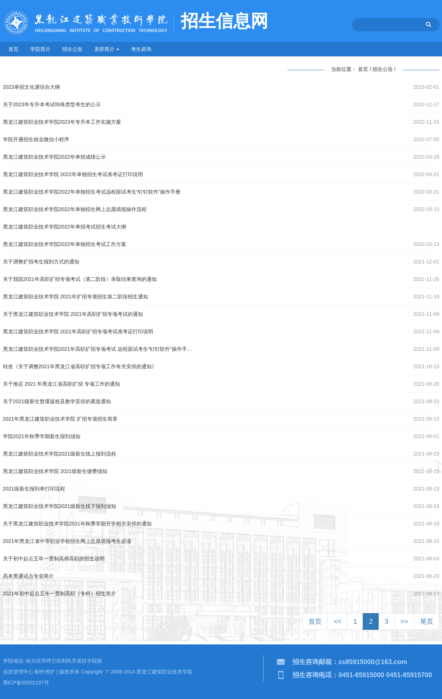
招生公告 (72, 49)
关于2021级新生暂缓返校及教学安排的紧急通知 (57, 401)
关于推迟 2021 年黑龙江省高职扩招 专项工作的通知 (61, 384)
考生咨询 (141, 49)
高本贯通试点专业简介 (28, 576)
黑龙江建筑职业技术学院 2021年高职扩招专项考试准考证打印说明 (78, 331)
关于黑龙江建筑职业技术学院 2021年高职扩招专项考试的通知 (73, 314)
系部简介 (107, 49)
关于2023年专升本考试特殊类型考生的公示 (52, 104)
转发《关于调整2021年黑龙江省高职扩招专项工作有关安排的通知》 (80, 366)
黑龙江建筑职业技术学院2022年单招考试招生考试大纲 (64, 227)
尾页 (426, 621)
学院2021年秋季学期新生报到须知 (41, 436)
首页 (13, 49)
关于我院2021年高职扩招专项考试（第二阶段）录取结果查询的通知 (80, 279)
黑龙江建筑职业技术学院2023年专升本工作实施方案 (62, 122)
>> (404, 621)
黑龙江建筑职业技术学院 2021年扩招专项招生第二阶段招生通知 (75, 296)
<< (337, 621)
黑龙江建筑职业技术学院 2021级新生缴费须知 (55, 471)
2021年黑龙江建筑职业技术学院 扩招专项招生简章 (60, 419)
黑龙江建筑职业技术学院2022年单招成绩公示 (54, 157)
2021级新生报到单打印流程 (34, 489)
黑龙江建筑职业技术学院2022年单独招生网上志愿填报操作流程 (75, 209)
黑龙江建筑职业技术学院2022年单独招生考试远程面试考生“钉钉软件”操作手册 (91, 192)
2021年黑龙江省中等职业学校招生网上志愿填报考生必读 (67, 541)
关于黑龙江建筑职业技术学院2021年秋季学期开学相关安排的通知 (77, 524)
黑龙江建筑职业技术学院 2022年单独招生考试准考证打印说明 (73, 174)
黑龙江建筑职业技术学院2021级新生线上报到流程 (59, 454)
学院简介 (40, 49)
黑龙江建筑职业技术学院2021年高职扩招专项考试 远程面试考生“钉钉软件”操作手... (97, 349)
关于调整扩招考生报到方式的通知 (41, 262)
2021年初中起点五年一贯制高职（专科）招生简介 (59, 593)
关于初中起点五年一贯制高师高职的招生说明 (54, 558)
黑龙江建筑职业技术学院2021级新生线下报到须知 (59, 506)
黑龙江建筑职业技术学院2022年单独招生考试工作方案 (64, 244)
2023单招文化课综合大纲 (31, 87)
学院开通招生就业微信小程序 (36, 139)
